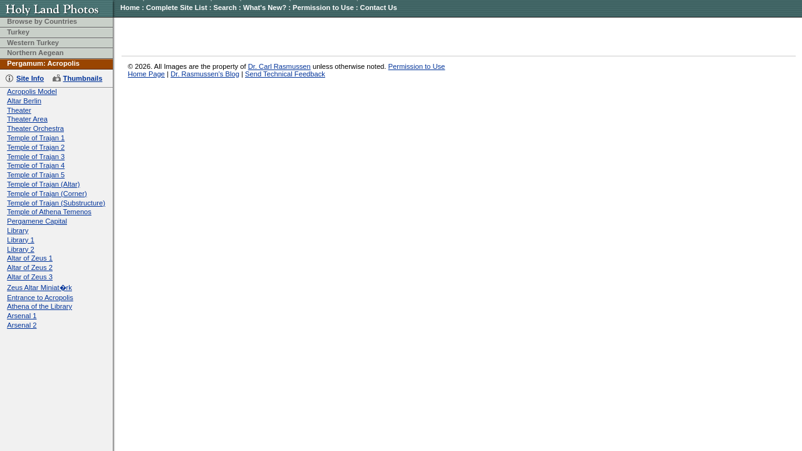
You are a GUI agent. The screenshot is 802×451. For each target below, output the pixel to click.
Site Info (30, 78)
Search (225, 7)
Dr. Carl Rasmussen (279, 66)
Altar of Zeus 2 (30, 267)
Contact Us (378, 7)
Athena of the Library (39, 306)
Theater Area (27, 119)
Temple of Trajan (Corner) (46, 193)
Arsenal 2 (21, 325)
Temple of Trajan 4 (36, 165)
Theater (19, 110)
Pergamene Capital (37, 221)
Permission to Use (323, 7)
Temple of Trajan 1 (36, 138)
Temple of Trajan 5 (36, 175)
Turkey (18, 32)
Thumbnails (83, 78)
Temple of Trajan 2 (36, 147)
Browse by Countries (42, 21)
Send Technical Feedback (285, 74)
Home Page (146, 74)
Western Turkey (33, 42)
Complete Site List (176, 7)
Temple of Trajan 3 (36, 156)
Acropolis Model (32, 91)
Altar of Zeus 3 (30, 277)
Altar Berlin (24, 101)
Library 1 (20, 240)
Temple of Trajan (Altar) (43, 184)
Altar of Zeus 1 (30, 258)
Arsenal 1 (21, 315)
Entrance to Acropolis (40, 297)
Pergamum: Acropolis (43, 63)
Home (130, 7)
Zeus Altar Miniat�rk (39, 287)
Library (17, 230)
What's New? (264, 7)
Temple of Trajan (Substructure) (56, 203)
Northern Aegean (35, 52)
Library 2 (20, 249)
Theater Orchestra (35, 128)
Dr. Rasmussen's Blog (204, 74)
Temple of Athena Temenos (49, 211)
